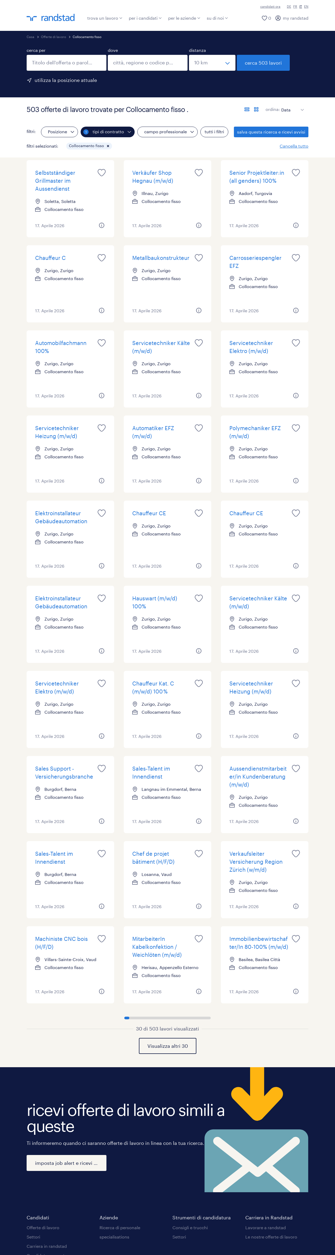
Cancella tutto (294, 145)
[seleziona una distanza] (212, 63)
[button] (108, 146)
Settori (33, 1236)
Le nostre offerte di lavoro (271, 1236)
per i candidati (145, 17)
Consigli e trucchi (190, 1227)
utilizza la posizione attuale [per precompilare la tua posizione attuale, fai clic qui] (66, 80)
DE (289, 6)
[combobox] (66, 63)
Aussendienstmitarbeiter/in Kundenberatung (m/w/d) (258, 776)
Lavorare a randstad (265, 1227)
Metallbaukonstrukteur (160, 258)
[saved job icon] (102, 173)
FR (295, 6)
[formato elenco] (247, 109)
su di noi (217, 17)
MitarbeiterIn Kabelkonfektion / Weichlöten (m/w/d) (157, 947)
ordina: (273, 109)
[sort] (291, 106)
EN (306, 6)
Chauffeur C (50, 258)
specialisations (114, 1236)
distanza (197, 50)
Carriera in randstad (47, 1246)
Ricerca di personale (120, 1227)
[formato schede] (256, 109)
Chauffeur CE (149, 513)
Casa (30, 37)
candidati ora (270, 6)
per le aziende (184, 17)
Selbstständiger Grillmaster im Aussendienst (55, 180)
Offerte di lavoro (53, 37)
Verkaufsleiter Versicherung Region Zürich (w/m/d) (256, 861)
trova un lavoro (104, 17)
